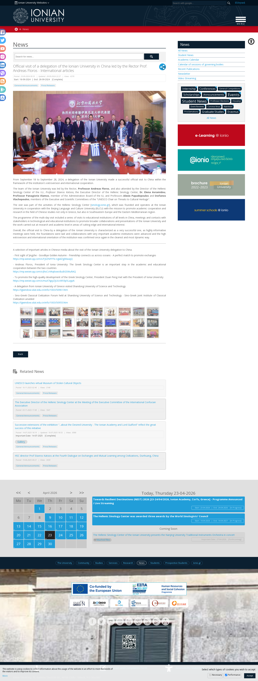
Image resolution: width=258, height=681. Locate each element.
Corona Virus (214, 106)
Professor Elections (220, 100)
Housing (237, 100)
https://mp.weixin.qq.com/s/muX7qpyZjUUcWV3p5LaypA (43, 280)
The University (64, 562)
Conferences (208, 88)
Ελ (240, 2)
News (26, 29)
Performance (234, 674)
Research (128, 562)
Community (83, 562)
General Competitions (230, 88)
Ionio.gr (197, 562)
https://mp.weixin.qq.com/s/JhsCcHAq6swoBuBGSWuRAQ (44, 271)
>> (81, 493)
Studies (99, 562)
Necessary (217, 674)
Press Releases (48, 85)
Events (234, 94)
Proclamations (192, 111)
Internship (189, 88)
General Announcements (25, 85)
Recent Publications (189, 69)
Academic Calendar (188, 59)
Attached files (103, 539)
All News (183, 50)
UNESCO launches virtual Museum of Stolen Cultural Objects (48, 383)
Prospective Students (176, 562)
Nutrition (229, 106)
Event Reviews (198, 106)
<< (18, 493)
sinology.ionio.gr (100, 204)
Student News (186, 55)
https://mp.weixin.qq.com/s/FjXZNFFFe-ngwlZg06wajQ (43, 258)
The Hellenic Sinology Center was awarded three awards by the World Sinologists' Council (150, 516)
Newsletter (184, 73)
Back (20, 354)
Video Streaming (187, 78)
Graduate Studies (213, 111)
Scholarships (192, 94)
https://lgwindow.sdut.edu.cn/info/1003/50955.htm (40, 302)
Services (113, 562)
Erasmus (234, 111)
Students (155, 562)
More (5, 676)
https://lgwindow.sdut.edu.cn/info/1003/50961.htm (40, 289)
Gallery (21, 441)
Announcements (214, 94)
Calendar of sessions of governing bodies (200, 64)
